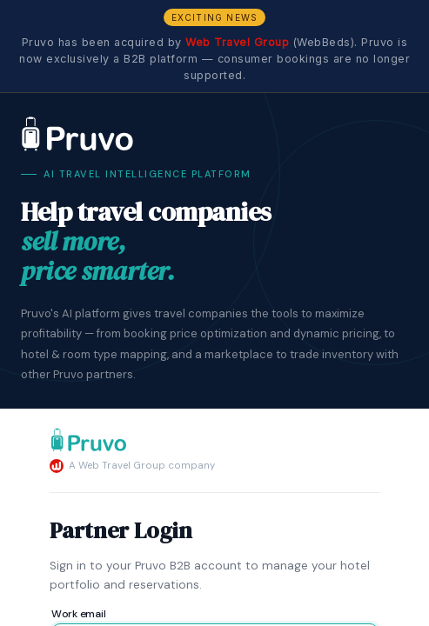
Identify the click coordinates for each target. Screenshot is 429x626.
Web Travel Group (237, 42)
